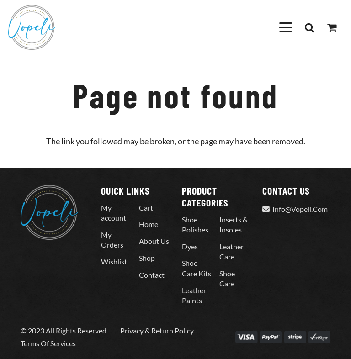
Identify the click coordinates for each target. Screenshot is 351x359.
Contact (152, 274)
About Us (154, 241)
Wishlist (114, 261)
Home (148, 224)
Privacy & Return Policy (157, 330)
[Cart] (332, 27)
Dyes (190, 246)
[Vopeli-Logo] (31, 27)
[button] (285, 27)
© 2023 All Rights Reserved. (64, 330)
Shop (147, 257)
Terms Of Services (48, 343)
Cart (146, 207)
